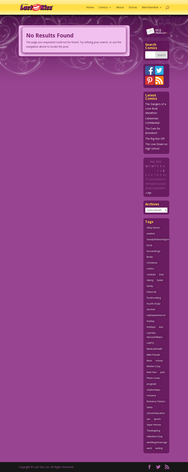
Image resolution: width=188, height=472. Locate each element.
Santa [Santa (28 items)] (149, 407)
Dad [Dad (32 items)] (161, 274)
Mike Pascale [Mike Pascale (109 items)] (153, 354)
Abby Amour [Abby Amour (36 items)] (153, 227)
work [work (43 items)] (149, 448)
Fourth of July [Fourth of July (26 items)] (153, 303)
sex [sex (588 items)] (148, 419)
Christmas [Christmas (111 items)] (152, 262)
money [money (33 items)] (159, 360)
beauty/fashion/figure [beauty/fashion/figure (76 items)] (158, 239)
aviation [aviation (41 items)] (151, 233)
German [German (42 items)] (151, 309)
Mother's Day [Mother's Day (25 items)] (153, 366)
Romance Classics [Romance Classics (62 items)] (156, 401)
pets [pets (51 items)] (162, 372)
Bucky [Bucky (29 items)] (150, 256)
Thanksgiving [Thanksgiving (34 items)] (153, 430)
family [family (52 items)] (150, 286)
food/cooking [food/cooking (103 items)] (154, 297)
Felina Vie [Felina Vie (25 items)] (151, 291)
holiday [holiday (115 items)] (150, 321)
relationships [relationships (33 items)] (153, 389)
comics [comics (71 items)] (150, 268)
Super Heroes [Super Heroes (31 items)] (154, 424)
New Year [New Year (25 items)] (152, 372)
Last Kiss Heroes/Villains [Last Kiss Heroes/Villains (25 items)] (154, 335)
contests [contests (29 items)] (151, 274)
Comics (103, 7)
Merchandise (150, 7)
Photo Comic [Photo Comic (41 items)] (153, 378)
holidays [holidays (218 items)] (151, 327)
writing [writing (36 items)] (159, 448)
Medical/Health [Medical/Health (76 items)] (154, 348)
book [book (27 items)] (149, 245)
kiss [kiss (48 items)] (161, 327)
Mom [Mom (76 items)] (149, 360)
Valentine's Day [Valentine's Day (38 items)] (154, 436)
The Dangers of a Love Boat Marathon (155, 108)
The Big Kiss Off (154, 138)
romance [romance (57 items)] (151, 395)
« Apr (148, 192)
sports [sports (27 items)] (157, 419)
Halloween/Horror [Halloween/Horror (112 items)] (156, 315)
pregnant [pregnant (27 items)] (151, 383)
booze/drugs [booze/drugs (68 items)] (153, 251)
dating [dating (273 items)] (150, 280)
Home (90, 7)
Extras (133, 7)
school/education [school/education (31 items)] (156, 413)
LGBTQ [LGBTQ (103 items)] (150, 343)
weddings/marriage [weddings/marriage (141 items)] (157, 442)
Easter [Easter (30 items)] (160, 280)
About (120, 7)
